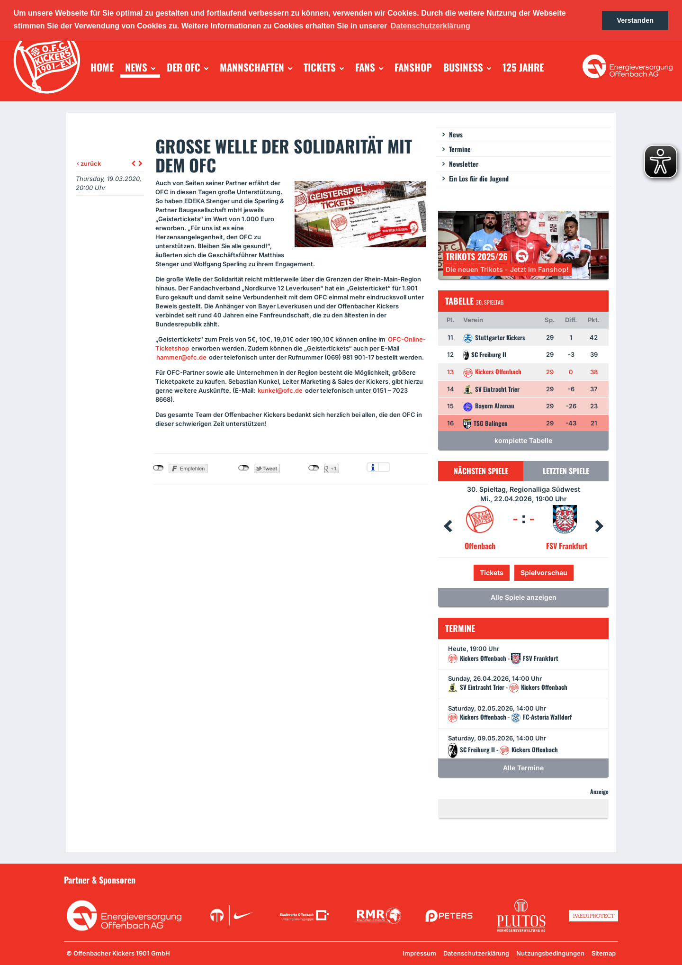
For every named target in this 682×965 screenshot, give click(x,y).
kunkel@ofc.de (280, 390)
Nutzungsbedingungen (550, 953)
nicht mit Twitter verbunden (243, 468)
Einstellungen (384, 467)
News (456, 134)
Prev (447, 526)
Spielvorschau (543, 572)
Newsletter (463, 164)
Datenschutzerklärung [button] (430, 26)
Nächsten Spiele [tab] (481, 471)
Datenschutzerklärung (476, 953)
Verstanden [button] (635, 20)
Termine (460, 149)
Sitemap (604, 953)
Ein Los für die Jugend (479, 178)
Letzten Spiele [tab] (566, 471)
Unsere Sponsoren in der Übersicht (564, 879)
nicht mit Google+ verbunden (313, 468)
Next (599, 526)
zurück (89, 163)
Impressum (419, 953)
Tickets (491, 572)
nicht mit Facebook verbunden (158, 468)
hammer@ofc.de (181, 357)
